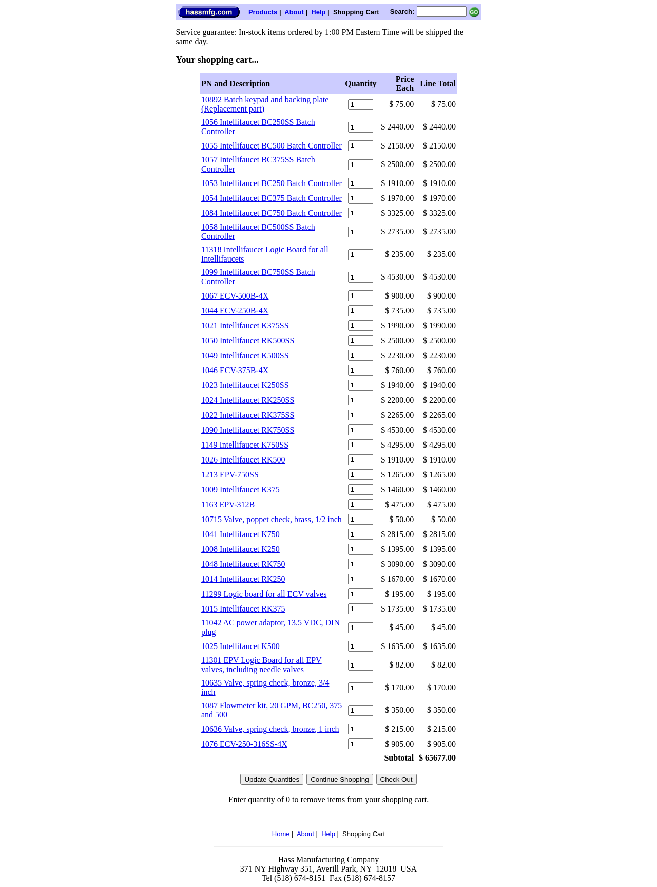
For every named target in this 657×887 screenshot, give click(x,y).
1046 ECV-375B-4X (234, 370)
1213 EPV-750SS (230, 474)
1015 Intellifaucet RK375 (243, 608)
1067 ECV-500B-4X (234, 295)
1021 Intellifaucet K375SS (245, 325)
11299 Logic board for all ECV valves (263, 593)
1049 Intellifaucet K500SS (245, 355)
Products (262, 12)
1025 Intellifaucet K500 (240, 646)
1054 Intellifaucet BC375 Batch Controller (271, 198)
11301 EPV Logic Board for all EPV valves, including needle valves (261, 665)
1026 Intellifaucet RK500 (243, 459)
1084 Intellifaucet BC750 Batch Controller (271, 213)
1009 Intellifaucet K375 (240, 489)
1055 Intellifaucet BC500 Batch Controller (271, 145)
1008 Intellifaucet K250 (240, 549)
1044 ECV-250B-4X (234, 310)
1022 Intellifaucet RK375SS (247, 415)
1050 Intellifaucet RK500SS (247, 340)
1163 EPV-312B (228, 504)
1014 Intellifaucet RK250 (243, 579)
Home (281, 834)
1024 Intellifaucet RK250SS (247, 400)
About (294, 12)
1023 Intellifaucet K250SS (245, 385)
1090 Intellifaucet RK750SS (247, 430)
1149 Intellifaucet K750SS (244, 444)
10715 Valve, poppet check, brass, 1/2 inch (271, 519)
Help (318, 12)
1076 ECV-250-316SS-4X (244, 744)
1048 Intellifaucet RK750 (243, 564)
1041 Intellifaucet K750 (240, 534)
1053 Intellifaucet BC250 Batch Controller (271, 183)
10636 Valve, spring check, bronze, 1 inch (270, 729)
